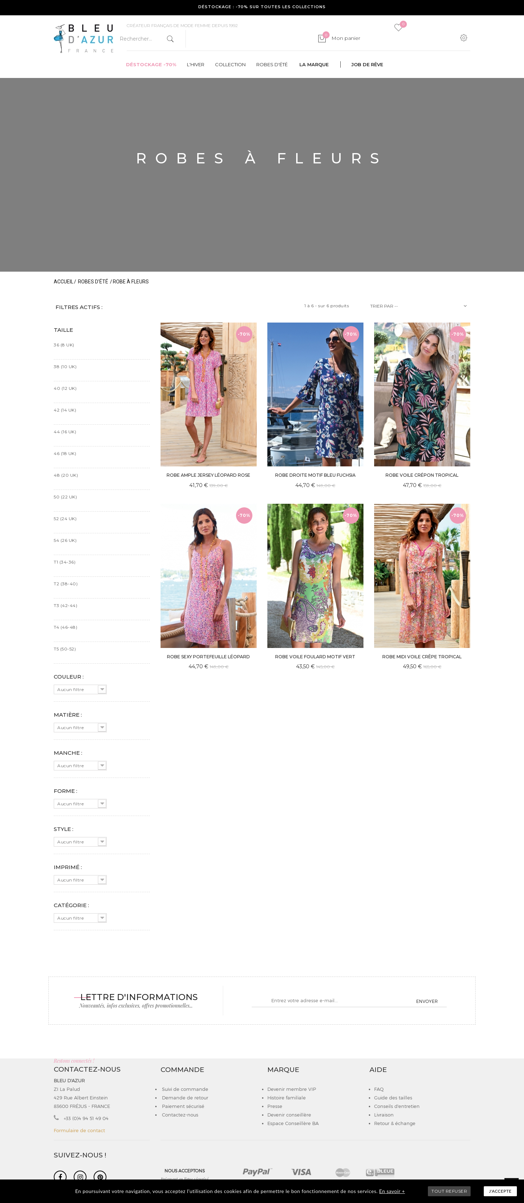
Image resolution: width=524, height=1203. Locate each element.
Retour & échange (394, 1123)
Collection (230, 64)
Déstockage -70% (151, 64)
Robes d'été (272, 64)
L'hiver (195, 64)
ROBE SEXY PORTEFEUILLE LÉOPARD (208, 656)
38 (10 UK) (65, 366)
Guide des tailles (393, 1097)
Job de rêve (367, 64)
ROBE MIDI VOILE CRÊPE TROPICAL (422, 656)
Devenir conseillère (289, 1115)
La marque (314, 64)
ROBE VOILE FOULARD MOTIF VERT (315, 656)
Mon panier (341, 38)
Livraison (384, 1115)
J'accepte (500, 1191)
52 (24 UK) (65, 518)
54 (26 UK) (65, 540)
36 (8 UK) (64, 344)
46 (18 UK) (65, 453)
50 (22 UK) (65, 496)
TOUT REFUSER (449, 1191)
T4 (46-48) (65, 627)
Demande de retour (184, 1097)
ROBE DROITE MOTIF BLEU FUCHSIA (315, 475)
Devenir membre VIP (291, 1089)
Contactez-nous (179, 1115)
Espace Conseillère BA (293, 1123)
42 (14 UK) (65, 410)
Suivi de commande (184, 1089)
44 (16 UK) (65, 431)
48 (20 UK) (66, 475)
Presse (274, 1106)
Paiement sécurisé (182, 1106)
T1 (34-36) (64, 562)
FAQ (379, 1089)
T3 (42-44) (65, 605)
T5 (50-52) (65, 649)
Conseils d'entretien (397, 1106)
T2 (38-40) (66, 583)
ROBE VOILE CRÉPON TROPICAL (422, 475)
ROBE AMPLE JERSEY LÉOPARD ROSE (208, 475)
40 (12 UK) (65, 388)
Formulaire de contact (79, 1130)
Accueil (63, 281)
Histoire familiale (286, 1097)
